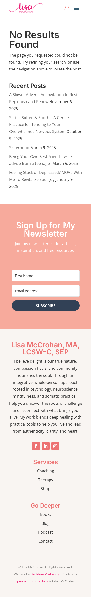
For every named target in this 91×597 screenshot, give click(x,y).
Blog (45, 523)
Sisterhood (19, 147)
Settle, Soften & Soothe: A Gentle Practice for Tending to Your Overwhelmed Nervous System (39, 124)
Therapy (45, 480)
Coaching (45, 471)
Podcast (45, 532)
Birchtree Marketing (45, 574)
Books (45, 514)
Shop (45, 488)
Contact (45, 541)
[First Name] (46, 275)
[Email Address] (46, 291)
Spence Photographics (32, 581)
